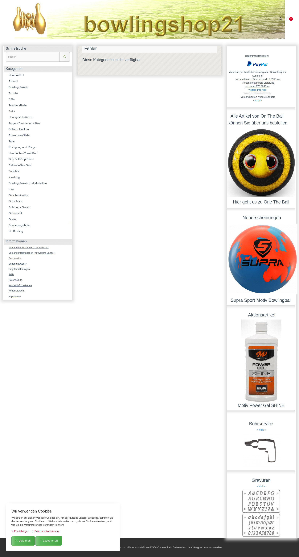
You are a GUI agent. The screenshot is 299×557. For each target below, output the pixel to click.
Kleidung (14, 177)
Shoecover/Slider (19, 135)
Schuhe (13, 93)
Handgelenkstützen (21, 117)
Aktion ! (13, 81)
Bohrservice (15, 258)
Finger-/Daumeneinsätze (24, 123)
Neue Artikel (16, 75)
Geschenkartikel (19, 195)
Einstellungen (20, 531)
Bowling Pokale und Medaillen (28, 183)
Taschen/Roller (18, 105)
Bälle (12, 99)
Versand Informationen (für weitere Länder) (32, 252)
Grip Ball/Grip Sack (21, 159)
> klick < (261, 429)
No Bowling (16, 231)
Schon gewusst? (18, 263)
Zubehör (14, 171)
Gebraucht (15, 213)
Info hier (257, 100)
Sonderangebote (19, 225)
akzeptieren (48, 540)
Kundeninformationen (20, 285)
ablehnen (23, 540)
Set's (12, 111)
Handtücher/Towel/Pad (23, 153)
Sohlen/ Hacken (19, 129)
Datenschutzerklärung (45, 531)
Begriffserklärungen (19, 269)
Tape (12, 141)
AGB (11, 274)
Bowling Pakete (18, 87)
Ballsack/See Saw (20, 165)
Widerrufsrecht (17, 291)
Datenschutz (15, 280)
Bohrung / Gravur (20, 207)
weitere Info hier (257, 89)
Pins (11, 189)
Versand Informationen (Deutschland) (29, 247)
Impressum (15, 296)
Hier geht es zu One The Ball (261, 201)
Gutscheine (16, 201)
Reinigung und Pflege (22, 147)
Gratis (12, 219)
